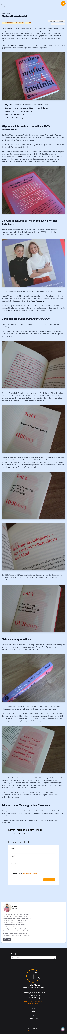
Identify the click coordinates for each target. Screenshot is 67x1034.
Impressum (23, 1030)
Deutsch (31, 1018)
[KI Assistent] (63, 1029)
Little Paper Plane (8, 310)
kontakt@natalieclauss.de (33, 1001)
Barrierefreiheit (42, 1030)
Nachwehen (6, 234)
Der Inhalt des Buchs (20, 111)
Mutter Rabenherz (37, 301)
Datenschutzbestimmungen (30, 873)
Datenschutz (34, 1030)
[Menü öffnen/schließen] (63, 3)
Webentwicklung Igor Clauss (33, 1032)
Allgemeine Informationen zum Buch (26, 104)
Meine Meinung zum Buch (14, 114)
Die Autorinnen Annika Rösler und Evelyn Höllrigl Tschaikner (27, 108)
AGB (29, 1030)
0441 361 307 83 (33, 1003)
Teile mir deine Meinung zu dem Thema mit (21, 117)
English (36, 1018)
